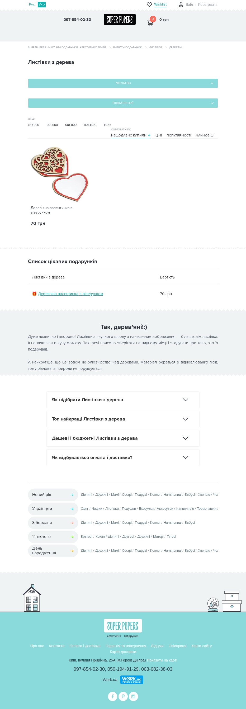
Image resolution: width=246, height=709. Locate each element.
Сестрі (127, 495)
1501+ (107, 125)
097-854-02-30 (89, 669)
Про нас (37, 646)
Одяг (85, 509)
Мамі (115, 495)
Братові (86, 537)
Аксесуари (165, 509)
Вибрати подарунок (127, 47)
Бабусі (190, 495)
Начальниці (173, 495)
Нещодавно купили (128, 136)
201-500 (52, 125)
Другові (128, 537)
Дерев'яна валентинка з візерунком (51, 210)
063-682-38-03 (156, 669)
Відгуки (157, 646)
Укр (42, 4)
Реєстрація (207, 4)
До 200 (33, 125)
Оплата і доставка (85, 646)
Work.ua (110, 679)
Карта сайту (201, 646)
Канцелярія (185, 509)
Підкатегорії (123, 103)
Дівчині (86, 495)
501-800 (71, 125)
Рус (32, 4)
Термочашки (206, 509)
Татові (171, 537)
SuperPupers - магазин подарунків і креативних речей (67, 47)
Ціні (158, 136)
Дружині (101, 495)
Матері (158, 537)
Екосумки (146, 509)
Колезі (155, 495)
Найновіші (205, 136)
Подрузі (141, 495)
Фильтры (123, 83)
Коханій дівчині (107, 537)
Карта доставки (123, 652)
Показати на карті (162, 660)
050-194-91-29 (123, 669)
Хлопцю (204, 495)
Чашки (97, 509)
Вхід (189, 4)
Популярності (179, 136)
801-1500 (90, 125)
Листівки (155, 47)
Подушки (129, 509)
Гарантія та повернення (126, 646)
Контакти (56, 646)
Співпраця (177, 646)
